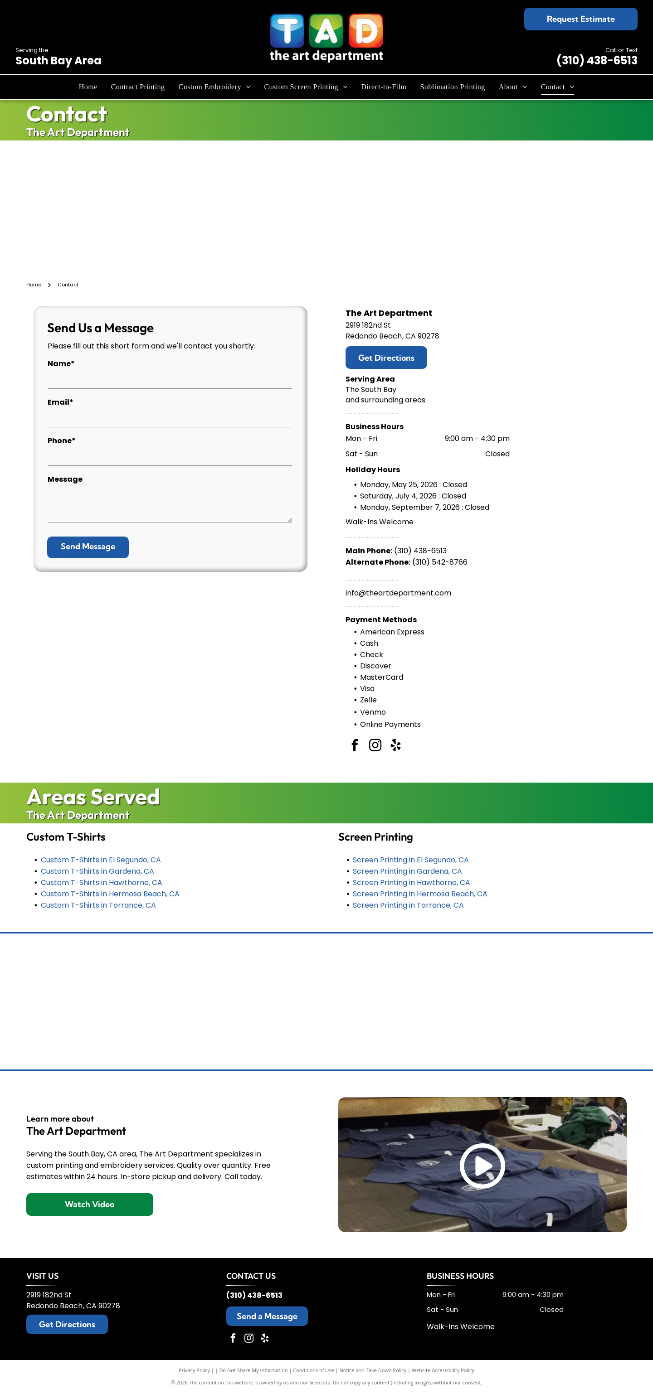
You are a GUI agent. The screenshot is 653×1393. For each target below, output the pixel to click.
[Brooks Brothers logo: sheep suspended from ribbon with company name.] (198, 970)
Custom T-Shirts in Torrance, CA (98, 905)
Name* (61, 363)
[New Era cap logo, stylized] (326, 1033)
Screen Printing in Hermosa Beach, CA (420, 894)
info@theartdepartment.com (398, 593)
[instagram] (375, 746)
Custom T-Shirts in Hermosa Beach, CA (110, 894)
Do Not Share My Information (253, 1370)
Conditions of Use (313, 1370)
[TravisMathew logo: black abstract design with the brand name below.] (584, 970)
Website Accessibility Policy (443, 1370)
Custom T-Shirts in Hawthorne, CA (101, 882)
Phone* (62, 440)
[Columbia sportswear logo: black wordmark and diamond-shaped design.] (455, 970)
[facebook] (355, 746)
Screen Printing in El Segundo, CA (411, 860)
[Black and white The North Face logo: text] (455, 1033)
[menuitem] (88, 87)
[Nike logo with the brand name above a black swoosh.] (198, 1033)
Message (65, 479)
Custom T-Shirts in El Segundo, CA (101, 860)
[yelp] (395, 746)
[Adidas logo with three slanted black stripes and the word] (584, 1033)
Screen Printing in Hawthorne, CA (411, 882)
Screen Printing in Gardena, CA (407, 871)
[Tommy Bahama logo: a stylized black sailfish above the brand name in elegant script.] (69, 970)
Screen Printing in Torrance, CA (408, 905)
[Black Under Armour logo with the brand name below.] (69, 1033)
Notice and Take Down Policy (373, 1370)
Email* (60, 402)
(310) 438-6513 (597, 60)
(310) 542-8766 (440, 562)
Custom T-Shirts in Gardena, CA (97, 871)
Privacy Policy (194, 1370)
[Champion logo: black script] (326, 970)
